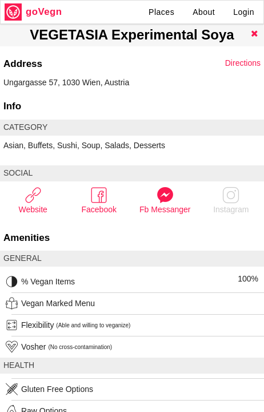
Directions (243, 63)
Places (161, 12)
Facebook (99, 200)
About (204, 12)
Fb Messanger (164, 200)
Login (243, 12)
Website (33, 200)
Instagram (231, 200)
